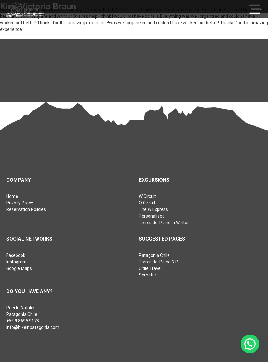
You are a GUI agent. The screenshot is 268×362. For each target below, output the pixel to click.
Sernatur (147, 274)
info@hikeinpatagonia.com (32, 327)
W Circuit (147, 196)
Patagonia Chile (154, 255)
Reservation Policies (26, 209)
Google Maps (19, 268)
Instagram (16, 261)
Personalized (152, 215)
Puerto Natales (21, 307)
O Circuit (147, 202)
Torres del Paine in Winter (164, 222)
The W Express (153, 209)
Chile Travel (150, 268)
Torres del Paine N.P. (158, 261)
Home (12, 196)
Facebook (15, 255)
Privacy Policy (19, 202)
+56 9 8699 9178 (22, 320)
